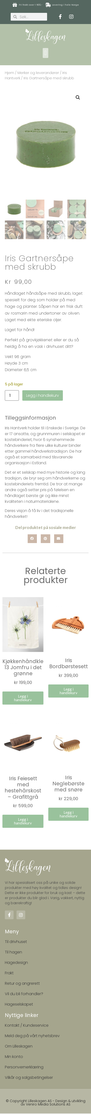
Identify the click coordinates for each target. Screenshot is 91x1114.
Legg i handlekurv (42, 395)
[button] (45, 53)
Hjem (9, 72)
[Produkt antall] (12, 396)
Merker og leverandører (38, 72)
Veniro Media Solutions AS (48, 1104)
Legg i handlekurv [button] (23, 698)
